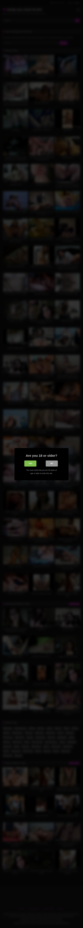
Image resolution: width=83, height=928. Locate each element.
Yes (30, 463)
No (51, 463)
